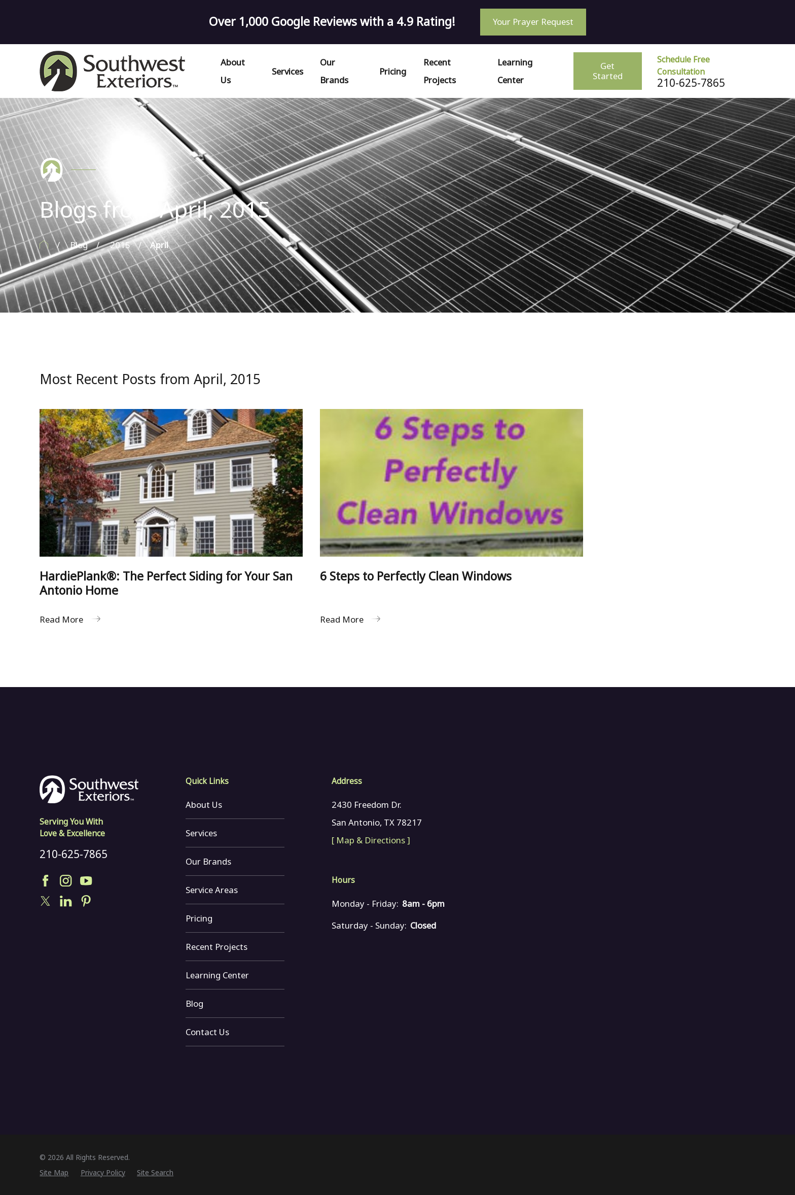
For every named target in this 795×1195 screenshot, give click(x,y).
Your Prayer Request (533, 21)
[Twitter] (45, 901)
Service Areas (212, 890)
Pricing (199, 918)
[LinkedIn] (65, 901)
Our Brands (208, 861)
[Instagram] (65, 880)
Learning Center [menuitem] (514, 71)
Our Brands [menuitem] (334, 71)
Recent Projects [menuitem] (439, 71)
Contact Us (207, 1032)
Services (201, 833)
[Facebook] (45, 880)
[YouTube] (86, 880)
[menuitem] (54, 1172)
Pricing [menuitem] (392, 71)
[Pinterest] (86, 901)
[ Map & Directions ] (371, 840)
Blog (194, 1003)
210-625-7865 (691, 83)
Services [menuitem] (287, 71)
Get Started (608, 71)
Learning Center (217, 975)
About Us (204, 804)
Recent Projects (216, 946)
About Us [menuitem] (233, 71)
